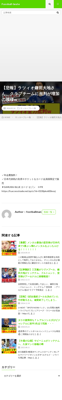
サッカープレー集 (28, 108)
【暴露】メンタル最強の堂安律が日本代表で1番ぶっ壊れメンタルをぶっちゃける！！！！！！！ (39, 246)
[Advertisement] (31, 49)
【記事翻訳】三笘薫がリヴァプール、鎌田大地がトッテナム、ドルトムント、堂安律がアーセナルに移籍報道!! (39, 273)
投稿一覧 (48, 212)
